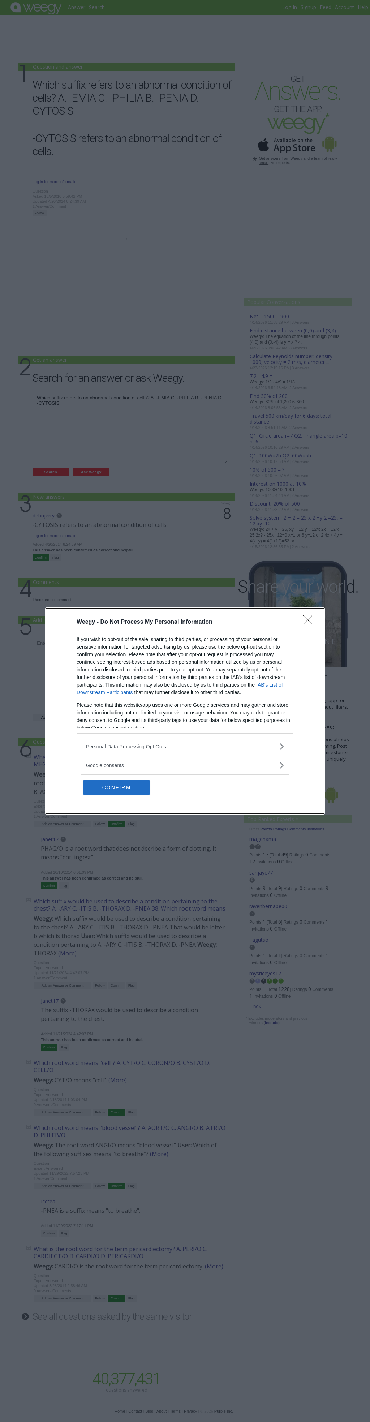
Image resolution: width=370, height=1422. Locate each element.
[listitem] (185, 746)
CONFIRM (117, 787)
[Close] (310, 622)
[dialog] (185, 711)
